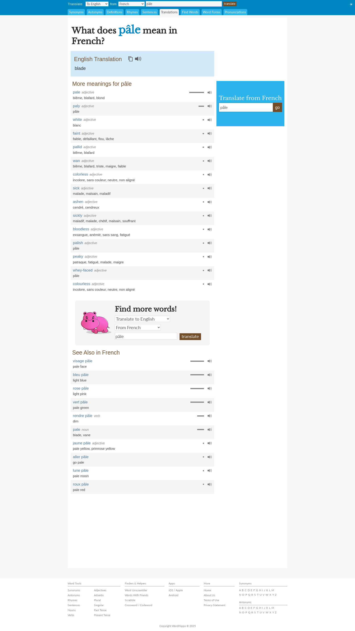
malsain (92, 193)
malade (78, 193)
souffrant (128, 221)
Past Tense (100, 610)
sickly (77, 215)
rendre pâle (82, 416)
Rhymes (132, 12)
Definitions (114, 12)
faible (77, 139)
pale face (80, 366)
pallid (77, 147)
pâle (184, 4)
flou (101, 139)
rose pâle (81, 388)
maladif (105, 193)
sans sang (110, 235)
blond (100, 98)
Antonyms (95, 12)
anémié (95, 235)
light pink (79, 394)
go (277, 107)
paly (76, 106)
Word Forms (211, 12)
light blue (79, 380)
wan (76, 161)
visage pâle (82, 361)
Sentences (149, 12)
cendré (78, 207)
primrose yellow (103, 448)
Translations (169, 12)
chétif (103, 221)
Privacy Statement (214, 605)
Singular (99, 605)
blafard (89, 98)
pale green (81, 408)
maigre (111, 166)
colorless (80, 174)
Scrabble (130, 600)
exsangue (80, 235)
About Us (209, 595)
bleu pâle (81, 375)
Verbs (71, 615)
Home (207, 590)
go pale (78, 462)
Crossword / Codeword (138, 605)
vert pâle (80, 402)
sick (76, 188)
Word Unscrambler (136, 590)
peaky (78, 256)
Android (173, 595)
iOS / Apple (176, 590)
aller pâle (81, 457)
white (77, 119)
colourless (81, 284)
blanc (77, 125)
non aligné (127, 180)
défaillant (89, 139)
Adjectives (100, 590)
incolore (79, 180)
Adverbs (99, 595)
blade (80, 68)
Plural (97, 600)
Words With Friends (136, 595)
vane (87, 435)
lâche (110, 139)
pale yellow (81, 448)
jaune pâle (82, 443)
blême (77, 98)
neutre (112, 180)
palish (78, 243)
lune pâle (81, 470)
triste (100, 166)
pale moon (81, 476)
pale (76, 92)
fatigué (125, 235)
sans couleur (96, 180)
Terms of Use (211, 600)
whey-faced (83, 270)
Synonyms (76, 12)
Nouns (72, 610)
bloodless (81, 229)
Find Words (190, 12)
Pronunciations (235, 12)
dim (75, 421)
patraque (79, 262)
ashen (78, 202)
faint (76, 133)
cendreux (92, 207)
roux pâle (81, 484)
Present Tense (102, 615)
